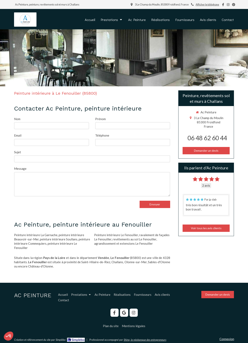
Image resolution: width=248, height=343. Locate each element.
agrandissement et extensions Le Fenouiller (123, 243)
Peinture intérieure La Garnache (35, 235)
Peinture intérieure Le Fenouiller (116, 235)
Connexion (226, 339)
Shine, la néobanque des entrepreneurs (145, 339)
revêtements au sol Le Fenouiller (134, 239)
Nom (17, 119)
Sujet (17, 152)
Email (17, 135)
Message (20, 168)
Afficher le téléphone (207, 4)
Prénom (100, 119)
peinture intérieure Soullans (58, 239)
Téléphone (102, 135)
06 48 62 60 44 (207, 137)
